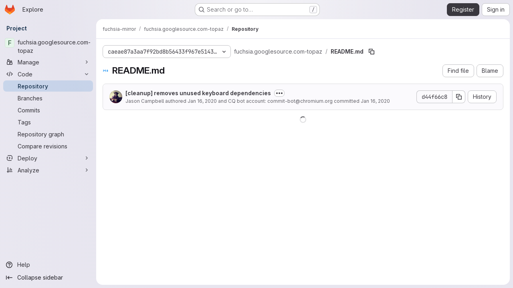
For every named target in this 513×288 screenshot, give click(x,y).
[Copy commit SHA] (458, 96)
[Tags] (48, 122)
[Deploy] (48, 158)
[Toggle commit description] (279, 93)
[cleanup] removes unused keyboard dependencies (198, 93)
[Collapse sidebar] (48, 277)
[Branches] (48, 98)
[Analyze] (48, 170)
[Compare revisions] (48, 146)
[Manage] (48, 62)
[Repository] (48, 86)
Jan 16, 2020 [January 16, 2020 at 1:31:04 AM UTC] (202, 101)
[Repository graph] (48, 134)
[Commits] (48, 110)
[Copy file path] (371, 51)
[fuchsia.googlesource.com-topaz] (48, 46)
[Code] (48, 74)
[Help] (48, 264)
